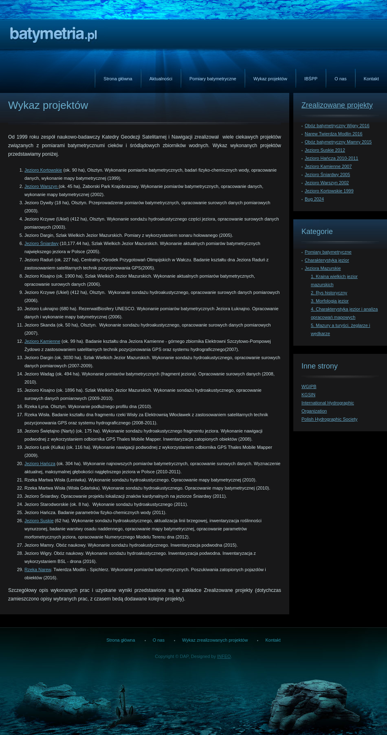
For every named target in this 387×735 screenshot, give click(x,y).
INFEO (224, 656)
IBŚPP (310, 78)
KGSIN (308, 394)
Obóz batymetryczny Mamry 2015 (338, 141)
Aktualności (161, 78)
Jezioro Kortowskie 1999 (329, 190)
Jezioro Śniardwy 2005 (327, 174)
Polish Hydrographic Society (329, 419)
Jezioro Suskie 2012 (325, 150)
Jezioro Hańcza (39, 463)
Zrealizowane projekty (337, 105)
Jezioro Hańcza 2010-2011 (331, 158)
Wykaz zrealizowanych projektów (215, 640)
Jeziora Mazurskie (323, 268)
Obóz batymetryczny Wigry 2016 (337, 125)
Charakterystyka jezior (327, 260)
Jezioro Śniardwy (41, 243)
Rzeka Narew (37, 569)
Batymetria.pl (54, 35)
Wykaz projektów (270, 78)
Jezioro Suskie (39, 520)
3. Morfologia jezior (330, 300)
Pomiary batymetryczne (212, 78)
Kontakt (371, 78)
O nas (340, 78)
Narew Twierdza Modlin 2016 (334, 133)
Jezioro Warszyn (41, 186)
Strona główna (117, 78)
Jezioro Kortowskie (43, 170)
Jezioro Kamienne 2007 (328, 166)
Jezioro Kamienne (42, 341)
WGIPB (309, 386)
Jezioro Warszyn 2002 (327, 182)
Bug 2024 (314, 198)
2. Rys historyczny (329, 292)
